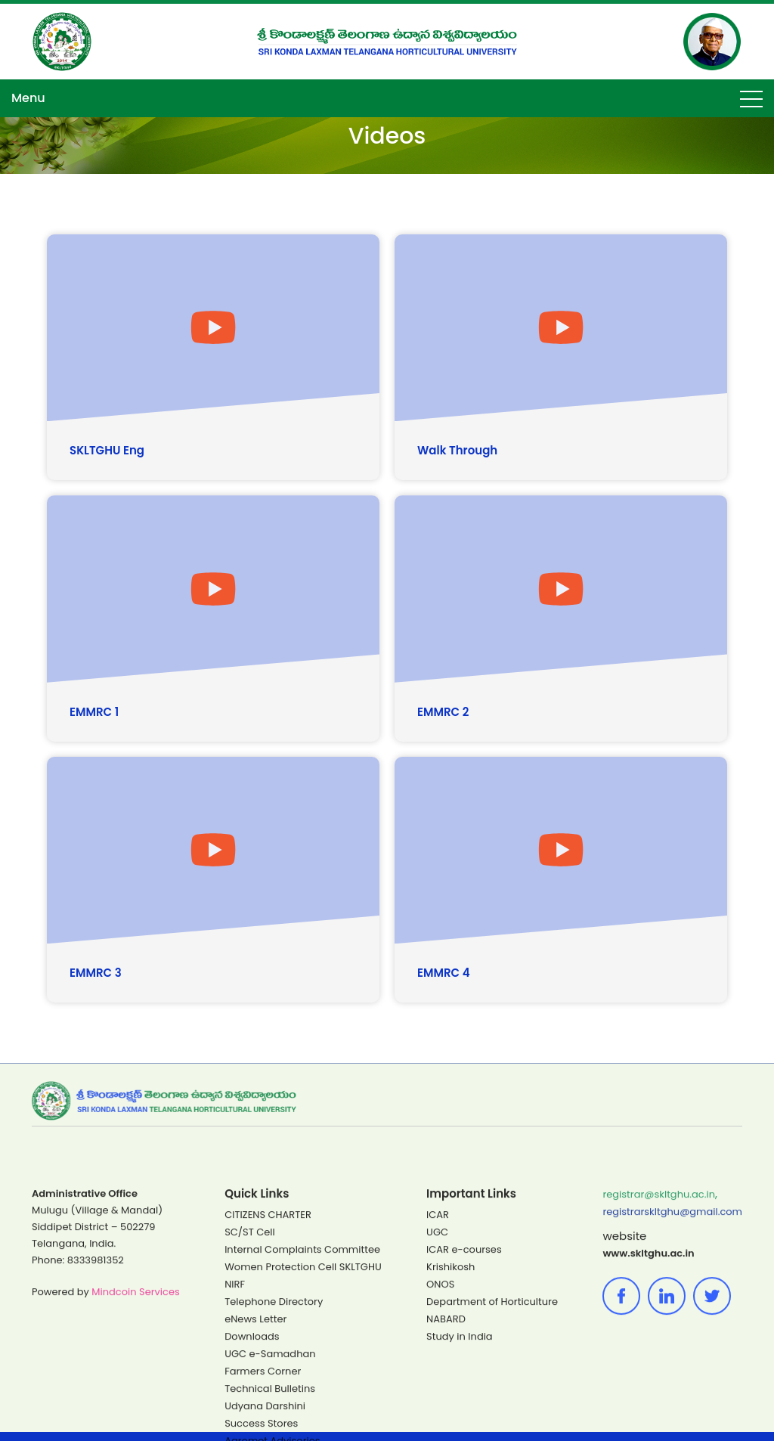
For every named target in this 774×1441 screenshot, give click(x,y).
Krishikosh (450, 1409)
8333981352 (95, 1402)
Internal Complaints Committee (302, 1391)
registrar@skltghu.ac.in (658, 1336)
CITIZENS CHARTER (267, 1357)
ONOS (440, 1426)
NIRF (234, 1426)
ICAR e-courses (464, 1391)
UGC (437, 1374)
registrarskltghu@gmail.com (672, 1353)
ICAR (437, 1357)
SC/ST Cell (249, 1374)
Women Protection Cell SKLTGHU (303, 1409)
